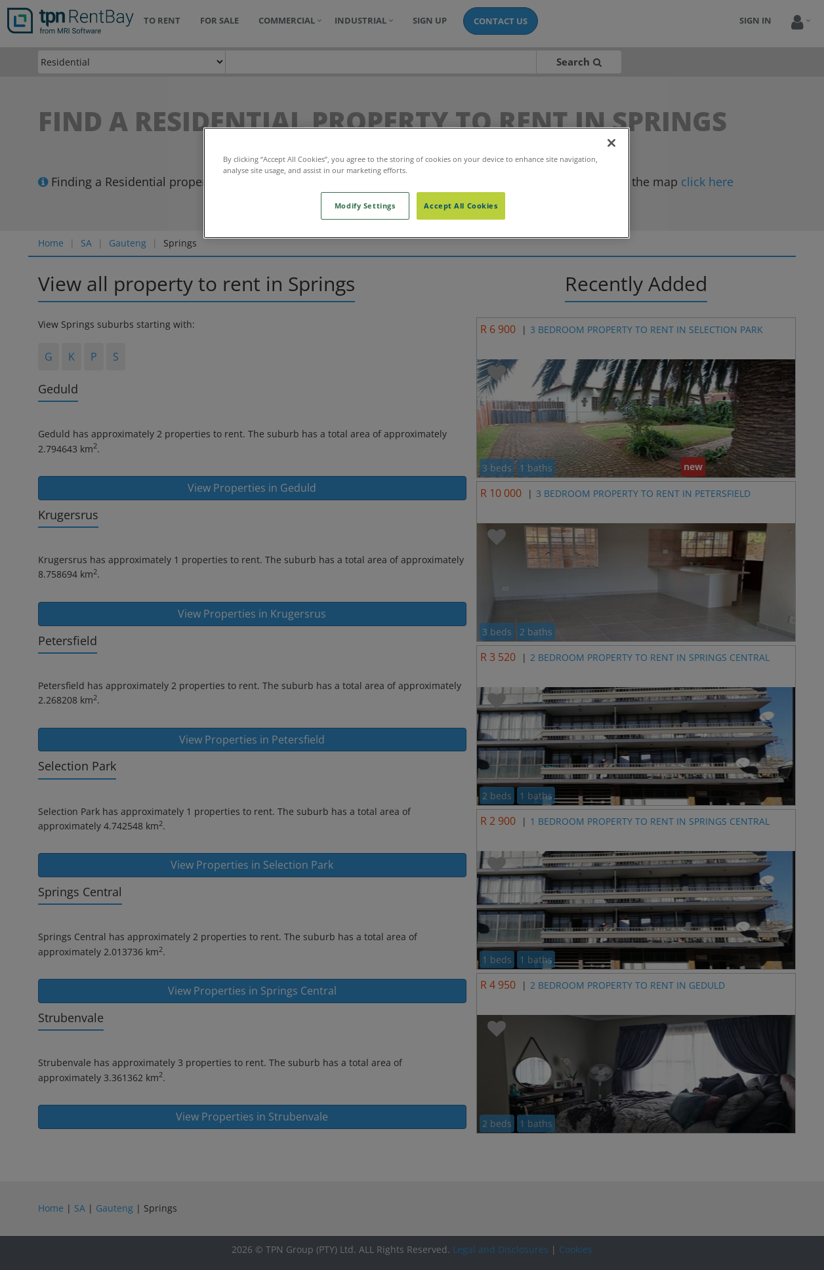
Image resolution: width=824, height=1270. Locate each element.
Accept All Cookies (460, 205)
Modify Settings (365, 205)
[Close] (611, 143)
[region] (416, 183)
